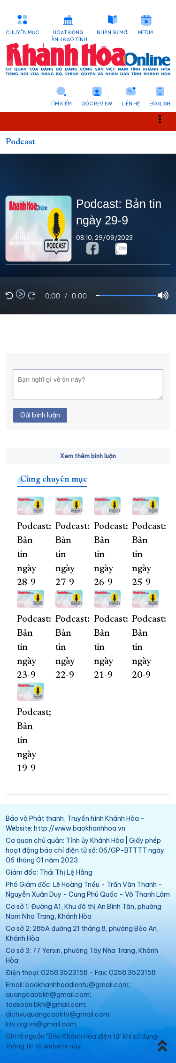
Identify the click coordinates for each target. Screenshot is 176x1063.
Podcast (20, 142)
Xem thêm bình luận (88, 456)
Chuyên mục (22, 33)
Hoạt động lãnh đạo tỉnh (67, 36)
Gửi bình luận (40, 415)
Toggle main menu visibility (165, 118)
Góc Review (96, 104)
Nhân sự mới (113, 33)
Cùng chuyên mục (53, 480)
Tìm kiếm (61, 104)
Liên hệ (131, 104)
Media (145, 33)
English (159, 104)
